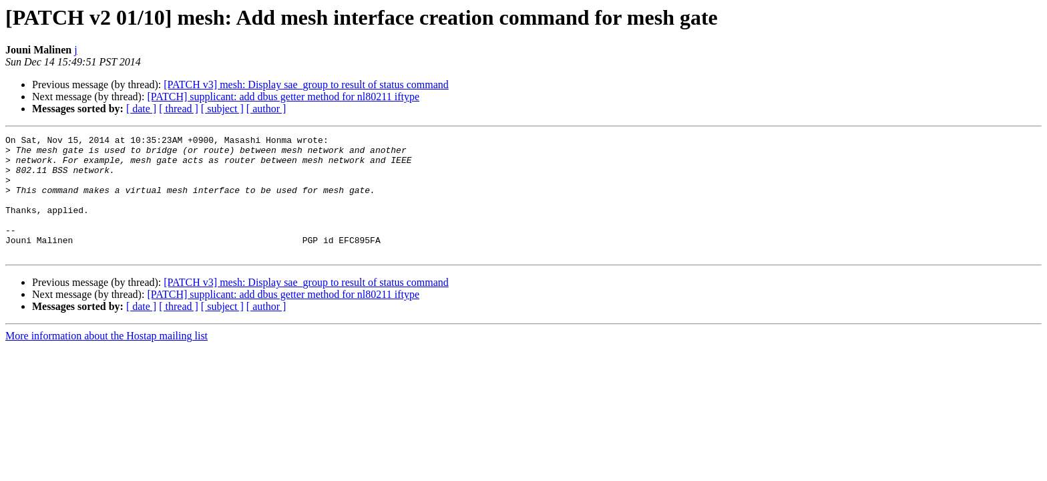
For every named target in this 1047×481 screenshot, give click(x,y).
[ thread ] (178, 108)
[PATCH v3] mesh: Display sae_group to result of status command (306, 84)
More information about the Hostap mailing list (106, 359)
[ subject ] (222, 108)
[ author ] (266, 108)
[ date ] (141, 108)
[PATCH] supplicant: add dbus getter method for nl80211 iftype (283, 96)
